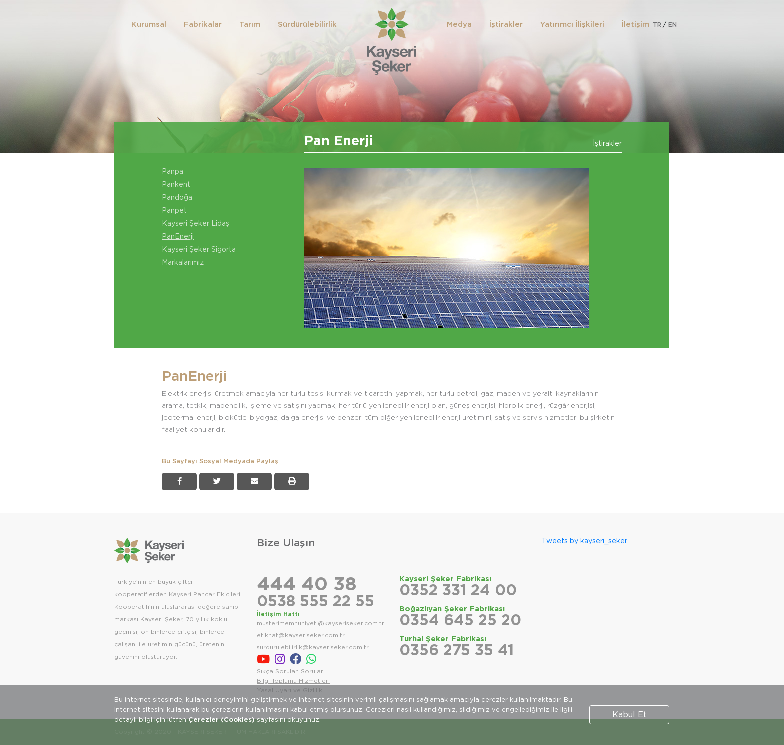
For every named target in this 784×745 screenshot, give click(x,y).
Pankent (176, 185)
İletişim (636, 24)
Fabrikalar (203, 24)
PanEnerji (178, 237)
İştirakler (506, 24)
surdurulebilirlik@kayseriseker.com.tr (313, 647)
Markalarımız (183, 263)
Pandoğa (177, 198)
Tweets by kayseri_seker (585, 541)
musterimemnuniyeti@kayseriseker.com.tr (320, 623)
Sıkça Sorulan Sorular (290, 671)
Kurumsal (149, 24)
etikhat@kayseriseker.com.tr (301, 635)
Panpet (174, 211)
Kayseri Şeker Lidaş (196, 224)
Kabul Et (629, 715)
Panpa (173, 172)
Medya (459, 24)
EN (672, 25)
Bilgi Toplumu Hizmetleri (293, 681)
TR (657, 25)
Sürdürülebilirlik (307, 24)
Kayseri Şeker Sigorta (199, 250)
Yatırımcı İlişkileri (572, 24)
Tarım (250, 24)
